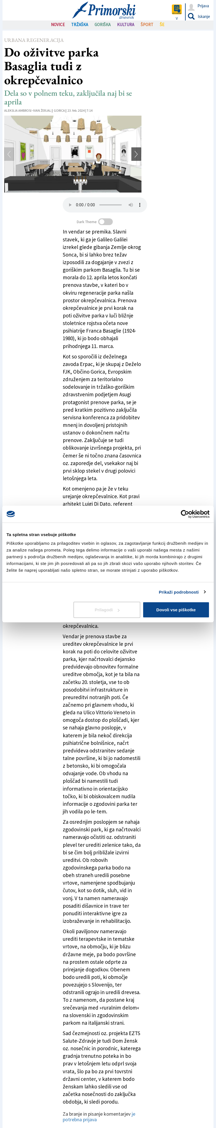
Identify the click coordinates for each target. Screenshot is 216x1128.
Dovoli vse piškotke (176, 609)
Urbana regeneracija (34, 40)
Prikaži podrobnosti (179, 591)
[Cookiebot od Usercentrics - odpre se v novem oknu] (185, 514)
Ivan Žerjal (42, 110)
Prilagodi (107, 609)
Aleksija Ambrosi (18, 110)
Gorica (59, 110)
